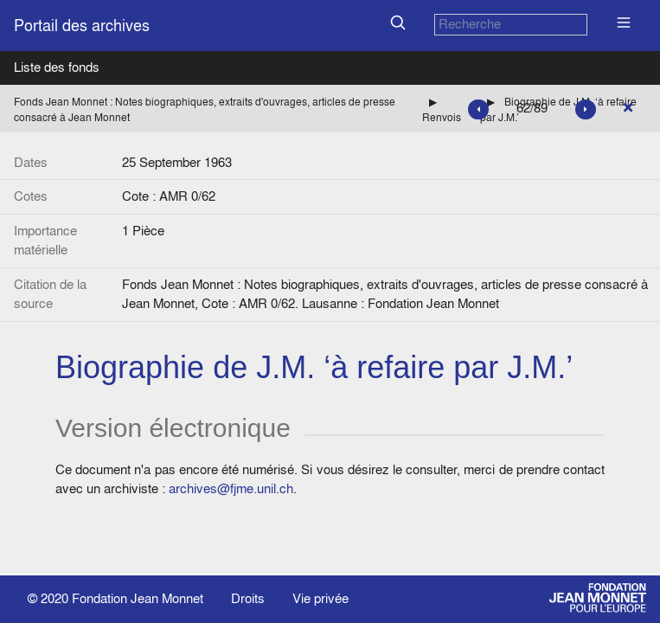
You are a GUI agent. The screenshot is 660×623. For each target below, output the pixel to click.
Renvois (441, 117)
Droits (248, 598)
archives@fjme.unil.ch (231, 488)
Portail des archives (82, 25)
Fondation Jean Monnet (137, 598)
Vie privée (320, 598)
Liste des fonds (56, 67)
